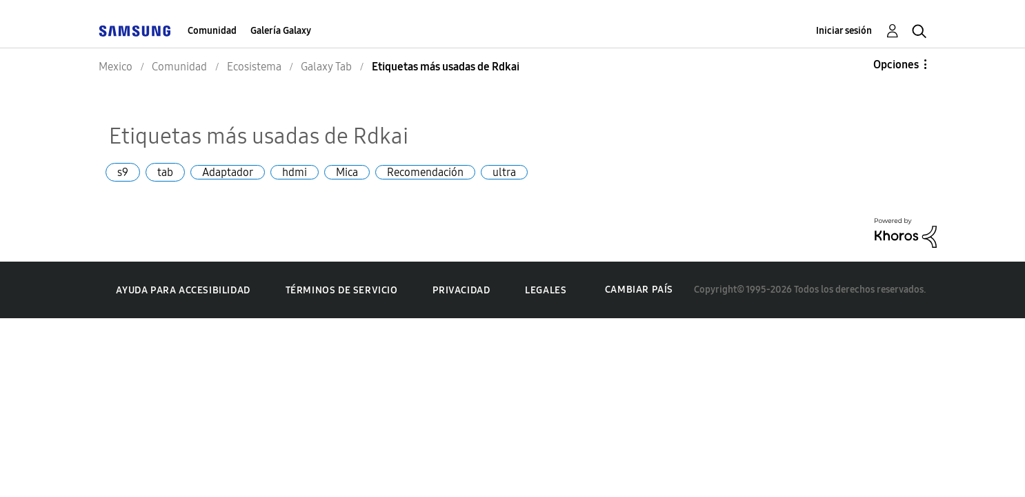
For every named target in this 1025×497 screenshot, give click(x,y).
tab (165, 172)
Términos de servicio (342, 290)
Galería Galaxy (280, 31)
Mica (347, 172)
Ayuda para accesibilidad (183, 290)
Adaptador (227, 172)
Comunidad (212, 31)
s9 (122, 172)
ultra (504, 172)
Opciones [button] (896, 64)
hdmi (294, 172)
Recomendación (425, 172)
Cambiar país (639, 289)
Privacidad (461, 290)
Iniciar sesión (844, 31)
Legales (545, 290)
